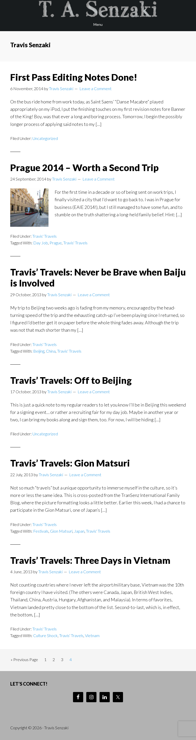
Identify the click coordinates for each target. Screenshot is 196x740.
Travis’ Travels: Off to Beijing (71, 380)
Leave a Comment (95, 88)
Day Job (40, 242)
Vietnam (92, 635)
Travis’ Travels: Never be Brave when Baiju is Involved (98, 277)
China (51, 351)
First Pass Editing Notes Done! (73, 77)
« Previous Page (24, 660)
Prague (56, 242)
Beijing (38, 351)
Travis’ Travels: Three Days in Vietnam (90, 560)
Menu (98, 24)
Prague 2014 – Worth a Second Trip (84, 167)
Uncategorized (45, 138)
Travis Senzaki (98, 9)
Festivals (40, 531)
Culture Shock (45, 635)
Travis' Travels (44, 236)
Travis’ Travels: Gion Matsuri (70, 463)
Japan (79, 531)
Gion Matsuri (61, 531)
